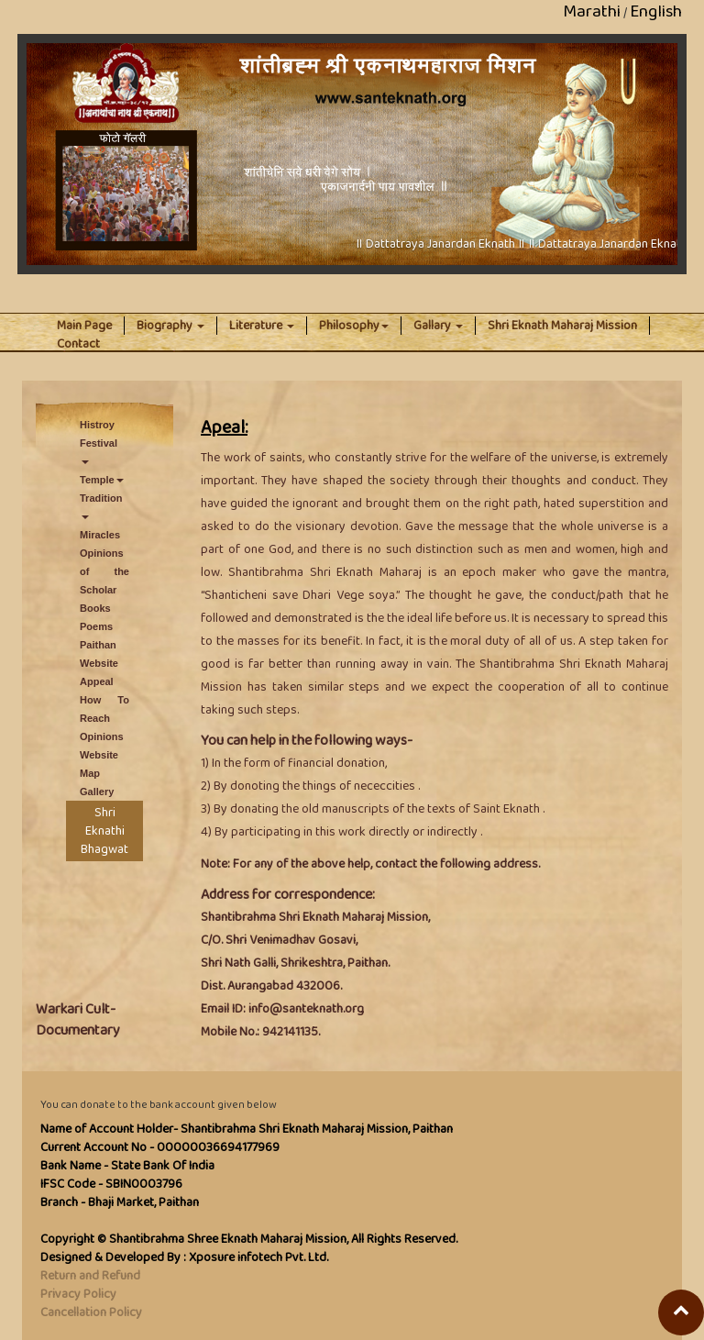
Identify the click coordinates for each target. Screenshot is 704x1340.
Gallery (97, 791)
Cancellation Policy (91, 1312)
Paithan (98, 644)
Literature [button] (261, 325)
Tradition (101, 506)
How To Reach (104, 709)
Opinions (102, 736)
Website (99, 663)
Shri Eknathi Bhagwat (104, 831)
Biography (170, 325)
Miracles (100, 534)
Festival (98, 450)
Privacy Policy (78, 1294)
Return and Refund (90, 1276)
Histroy (97, 424)
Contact (78, 344)
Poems (96, 626)
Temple (102, 479)
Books (95, 608)
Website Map (99, 764)
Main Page (91, 325)
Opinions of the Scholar (104, 571)
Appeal (97, 681)
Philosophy (354, 325)
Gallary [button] (438, 325)
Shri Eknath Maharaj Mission (562, 325)
